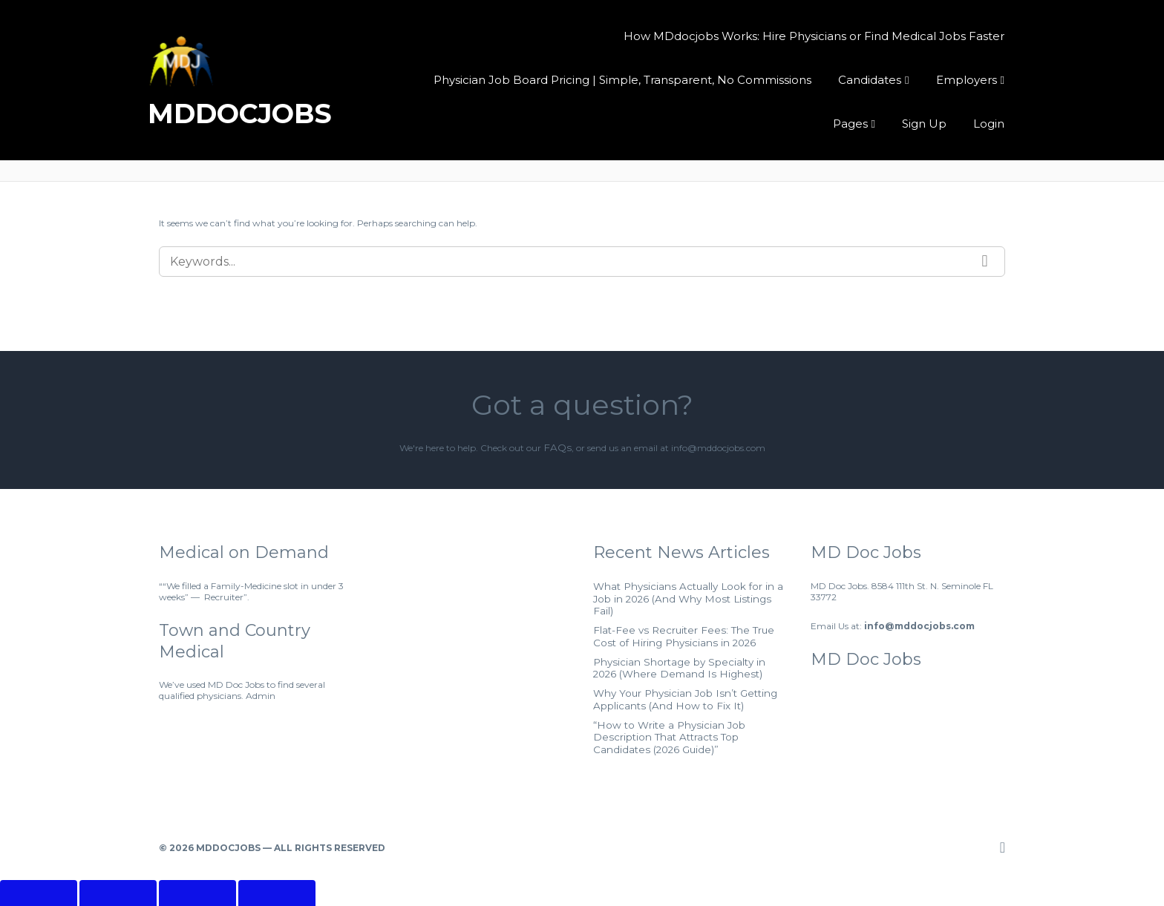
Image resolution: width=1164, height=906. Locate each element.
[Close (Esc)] (276, 857)
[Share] (197, 857)
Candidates (870, 78)
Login (988, 122)
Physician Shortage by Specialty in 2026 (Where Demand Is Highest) (679, 648)
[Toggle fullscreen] (118, 857)
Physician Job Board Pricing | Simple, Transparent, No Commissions (624, 78)
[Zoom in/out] (38, 857)
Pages (851, 122)
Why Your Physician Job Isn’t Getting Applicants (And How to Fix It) (673, 677)
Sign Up (925, 122)
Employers (966, 78)
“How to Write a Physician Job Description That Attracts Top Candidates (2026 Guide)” (686, 706)
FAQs (557, 447)
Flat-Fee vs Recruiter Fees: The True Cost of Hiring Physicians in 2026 (683, 619)
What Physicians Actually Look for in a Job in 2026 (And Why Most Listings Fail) (689, 590)
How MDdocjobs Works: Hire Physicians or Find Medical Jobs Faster (814, 34)
